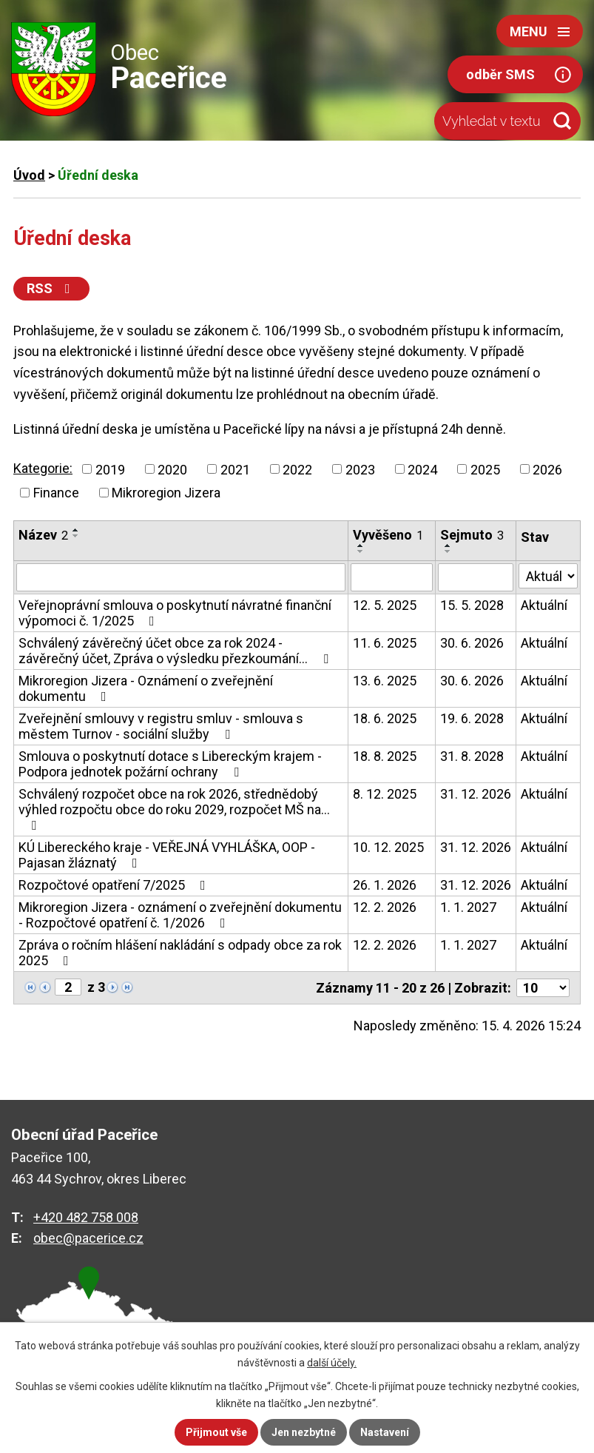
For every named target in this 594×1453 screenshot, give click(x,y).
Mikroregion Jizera (166, 492)
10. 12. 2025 (388, 847)
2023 (360, 469)
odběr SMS (500, 74)
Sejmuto (472, 535)
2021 (235, 469)
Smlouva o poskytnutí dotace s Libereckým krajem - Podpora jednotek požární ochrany (170, 763)
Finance (56, 492)
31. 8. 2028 (472, 756)
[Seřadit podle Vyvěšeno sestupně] (361, 551)
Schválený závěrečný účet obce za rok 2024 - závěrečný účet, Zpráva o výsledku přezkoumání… (176, 650)
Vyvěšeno (388, 535)
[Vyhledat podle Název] (180, 577)
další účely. (332, 1363)
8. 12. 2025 (384, 794)
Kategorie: (42, 468)
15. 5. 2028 (472, 605)
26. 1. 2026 (384, 885)
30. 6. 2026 (472, 643)
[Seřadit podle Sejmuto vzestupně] (448, 545)
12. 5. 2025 (384, 605)
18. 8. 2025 (384, 756)
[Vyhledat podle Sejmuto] (475, 577)
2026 (547, 469)
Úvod (29, 175)
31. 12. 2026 (475, 794)
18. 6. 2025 (384, 718)
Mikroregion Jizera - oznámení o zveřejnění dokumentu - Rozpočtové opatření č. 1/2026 (180, 914)
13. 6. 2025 (384, 680)
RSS (51, 288)
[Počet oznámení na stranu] (543, 988)
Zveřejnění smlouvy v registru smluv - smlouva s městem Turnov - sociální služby (160, 726)
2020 (172, 469)
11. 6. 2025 (384, 643)
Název (43, 535)
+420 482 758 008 (85, 1217)
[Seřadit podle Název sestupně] (76, 536)
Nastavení (384, 1432)
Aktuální (544, 605)
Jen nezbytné (303, 1432)
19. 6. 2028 (472, 718)
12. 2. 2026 (384, 907)
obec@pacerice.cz (88, 1238)
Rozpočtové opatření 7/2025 (115, 885)
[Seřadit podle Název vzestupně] (76, 530)
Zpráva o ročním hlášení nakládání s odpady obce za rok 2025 (180, 952)
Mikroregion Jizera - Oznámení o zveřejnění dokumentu (145, 688)
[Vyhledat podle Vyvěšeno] (392, 577)
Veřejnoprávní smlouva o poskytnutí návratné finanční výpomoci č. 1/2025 (174, 612)
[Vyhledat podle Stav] (548, 575)
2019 (110, 469)
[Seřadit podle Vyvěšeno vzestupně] (361, 545)
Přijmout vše (216, 1432)
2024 (422, 469)
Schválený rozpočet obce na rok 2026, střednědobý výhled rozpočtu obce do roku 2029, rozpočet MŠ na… (174, 809)
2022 (297, 469)
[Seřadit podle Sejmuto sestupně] (448, 551)
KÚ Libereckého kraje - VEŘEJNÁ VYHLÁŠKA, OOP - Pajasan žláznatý (166, 854)
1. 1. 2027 (468, 907)
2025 (485, 469)
